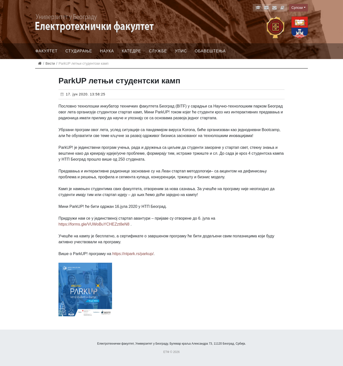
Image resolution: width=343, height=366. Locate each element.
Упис (181, 51)
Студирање (78, 51)
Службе (158, 51)
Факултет (46, 51)
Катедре (131, 51)
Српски (297, 8)
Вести (50, 63)
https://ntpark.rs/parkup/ (133, 254)
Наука (107, 51)
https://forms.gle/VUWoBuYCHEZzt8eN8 (93, 224)
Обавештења (210, 51)
